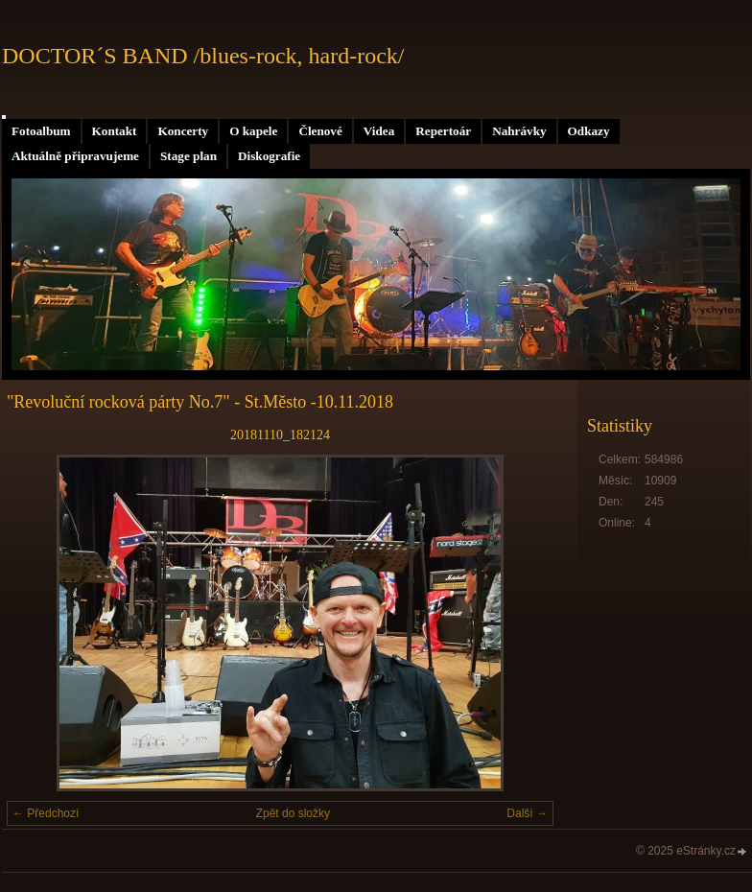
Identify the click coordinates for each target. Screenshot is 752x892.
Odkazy (589, 131)
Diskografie (269, 156)
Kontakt (114, 131)
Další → (527, 813)
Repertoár (443, 131)
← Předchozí (45, 813)
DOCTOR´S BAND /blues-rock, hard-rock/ (203, 55)
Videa (379, 131)
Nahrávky (519, 131)
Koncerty (182, 131)
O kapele (253, 131)
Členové (319, 131)
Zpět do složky (293, 813)
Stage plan (188, 156)
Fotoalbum (41, 131)
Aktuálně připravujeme (75, 156)
